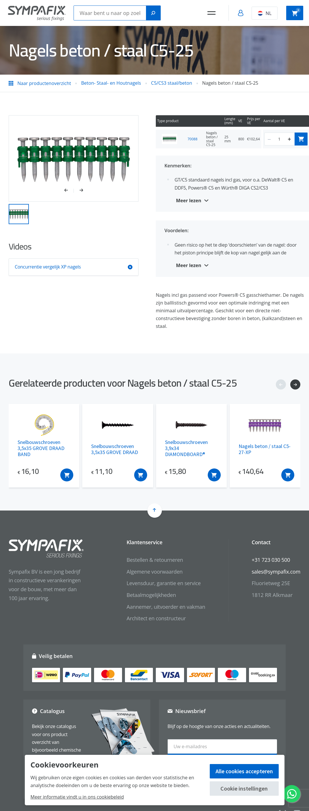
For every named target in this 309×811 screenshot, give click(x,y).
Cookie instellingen (244, 788)
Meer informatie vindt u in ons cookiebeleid (77, 796)
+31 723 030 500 (271, 559)
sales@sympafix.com (276, 571)
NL (264, 13)
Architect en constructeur (156, 618)
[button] (69, 191)
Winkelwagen (296, 12)
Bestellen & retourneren (155, 559)
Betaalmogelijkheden (151, 594)
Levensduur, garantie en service (164, 583)
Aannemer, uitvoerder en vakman (166, 606)
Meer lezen (188, 200)
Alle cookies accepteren (244, 771)
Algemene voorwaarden (155, 571)
